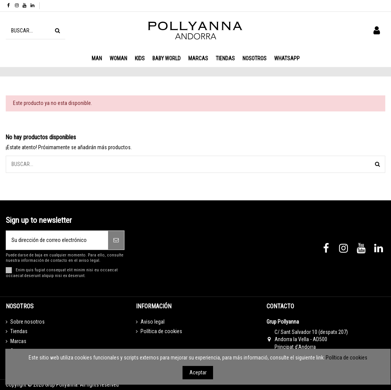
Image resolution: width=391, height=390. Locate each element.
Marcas (18, 341)
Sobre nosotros (27, 322)
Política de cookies (161, 331)
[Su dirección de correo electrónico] (57, 240)
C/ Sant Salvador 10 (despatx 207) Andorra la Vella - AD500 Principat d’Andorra (311, 339)
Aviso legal (153, 322)
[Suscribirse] (116, 240)
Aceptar (198, 372)
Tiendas (18, 331)
